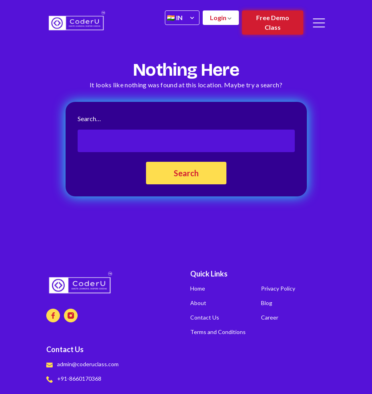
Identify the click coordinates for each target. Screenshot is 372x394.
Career (269, 317)
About (198, 302)
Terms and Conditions (218, 331)
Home (197, 288)
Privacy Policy (278, 288)
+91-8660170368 (73, 378)
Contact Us (204, 317)
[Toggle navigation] (319, 22)
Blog (266, 302)
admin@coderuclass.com (82, 364)
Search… (89, 118)
